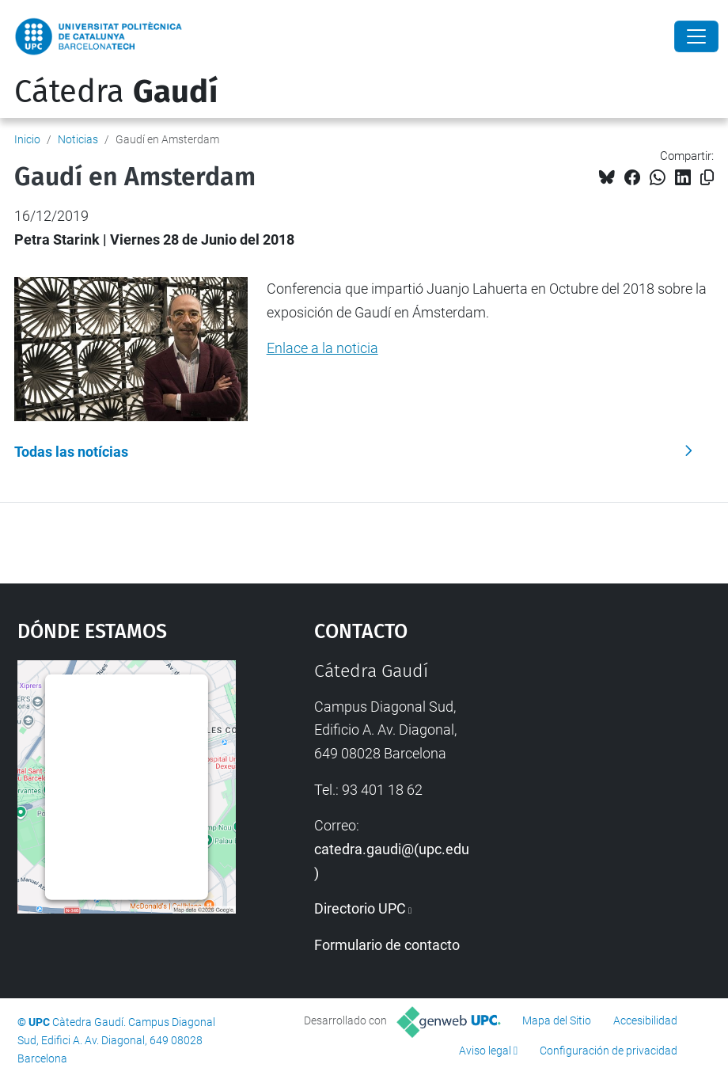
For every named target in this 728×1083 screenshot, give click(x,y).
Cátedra (116, 92)
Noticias (78, 139)
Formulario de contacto (387, 945)
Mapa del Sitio (556, 1020)
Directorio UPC (360, 908)
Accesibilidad (645, 1020)
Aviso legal (485, 1050)
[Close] (696, 36)
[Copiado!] (707, 178)
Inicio (27, 139)
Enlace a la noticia (322, 348)
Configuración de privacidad (608, 1050)
